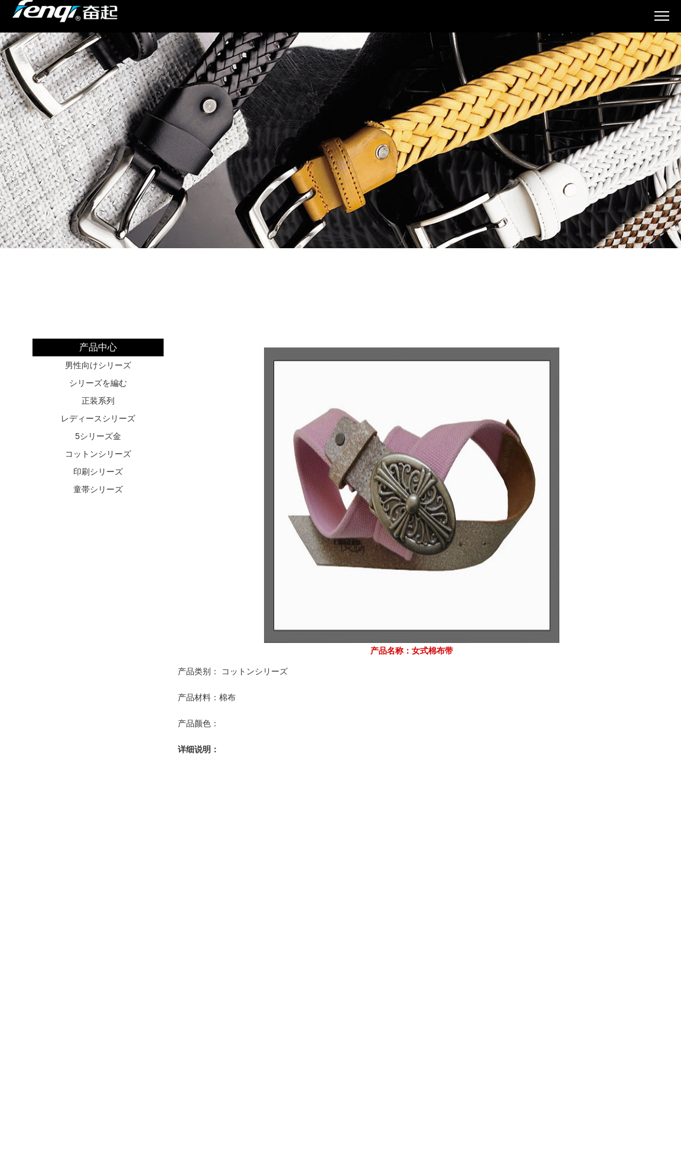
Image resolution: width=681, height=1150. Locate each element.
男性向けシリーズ (98, 365)
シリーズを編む (98, 383)
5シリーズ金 (98, 436)
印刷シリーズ (98, 471)
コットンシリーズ (98, 454)
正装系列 (98, 400)
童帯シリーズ (98, 489)
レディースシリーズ (98, 418)
